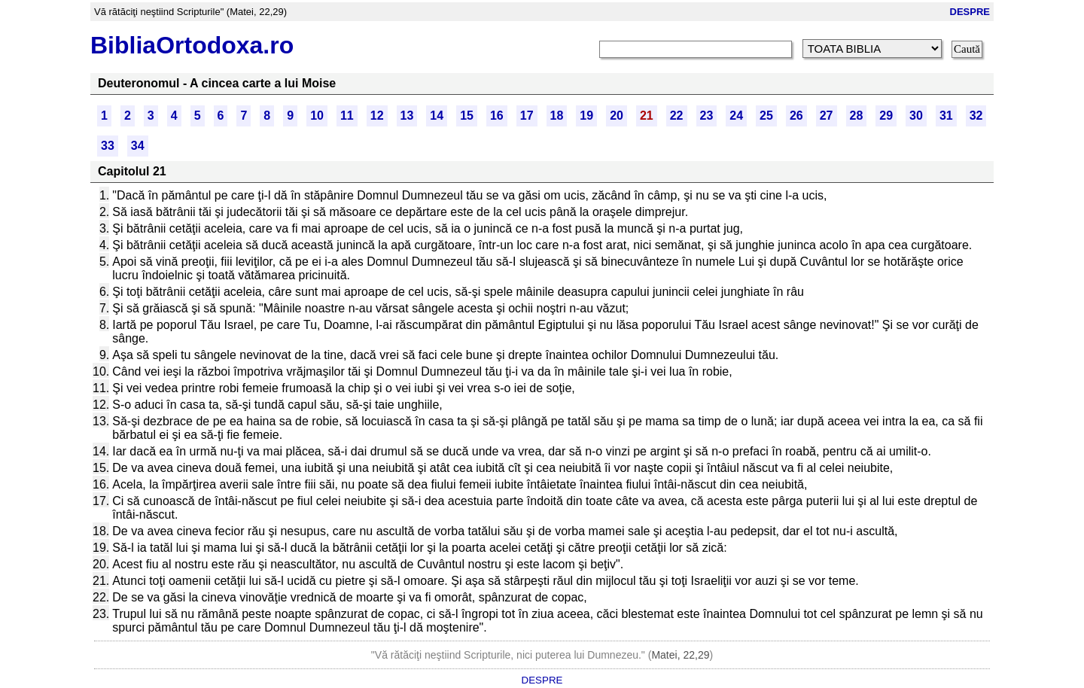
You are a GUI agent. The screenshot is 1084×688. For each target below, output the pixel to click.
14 (436, 115)
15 (466, 115)
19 (586, 115)
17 (527, 115)
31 (946, 115)
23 (707, 115)
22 (677, 115)
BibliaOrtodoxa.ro (192, 45)
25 (766, 115)
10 (317, 115)
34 (138, 145)
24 (736, 115)
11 (347, 115)
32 (976, 115)
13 (407, 115)
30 (916, 115)
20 (616, 115)
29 (886, 115)
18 (557, 115)
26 (796, 115)
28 (856, 115)
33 (107, 145)
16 (497, 115)
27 (826, 115)
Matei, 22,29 (680, 655)
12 (377, 115)
